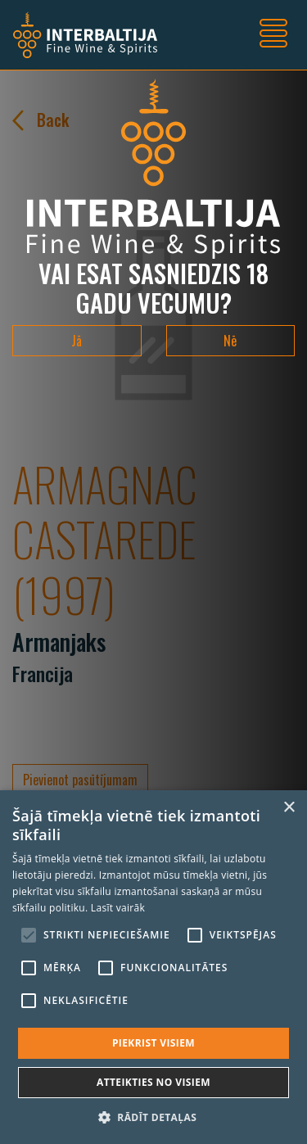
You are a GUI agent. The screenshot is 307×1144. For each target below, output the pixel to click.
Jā (76, 340)
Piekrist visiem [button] (153, 1043)
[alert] (153, 967)
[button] (153, 1117)
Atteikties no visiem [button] (153, 1082)
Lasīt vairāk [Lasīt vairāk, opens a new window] (118, 908)
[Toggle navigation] (273, 35)
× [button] (288, 808)
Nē (230, 340)
